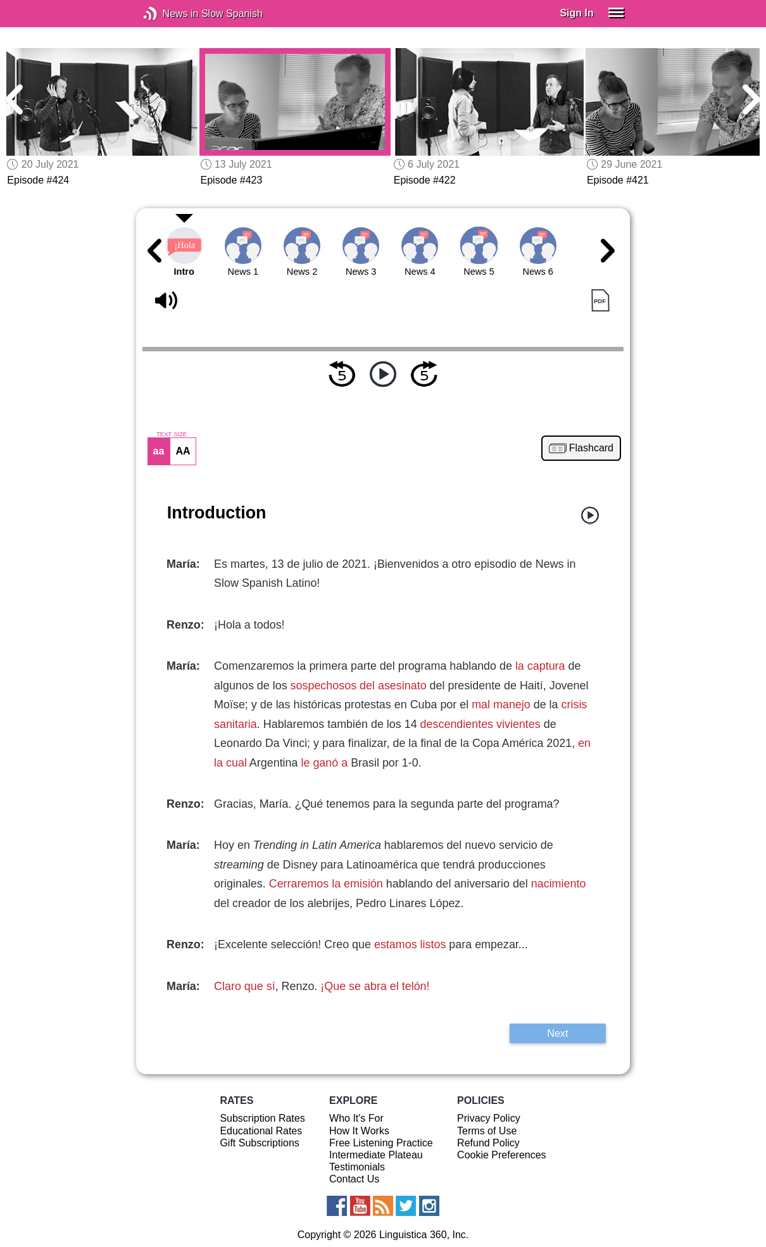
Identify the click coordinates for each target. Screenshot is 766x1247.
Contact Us (354, 1179)
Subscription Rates (262, 1118)
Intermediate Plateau (376, 1155)
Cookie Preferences (501, 1155)
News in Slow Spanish (169, 13)
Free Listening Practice (381, 1142)
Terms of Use (487, 1130)
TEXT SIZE (171, 434)
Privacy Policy (488, 1118)
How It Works (359, 1130)
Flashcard (591, 448)
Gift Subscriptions (259, 1142)
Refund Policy (488, 1142)
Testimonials (357, 1167)
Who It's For (356, 1118)
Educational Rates (261, 1130)
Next (557, 1033)
